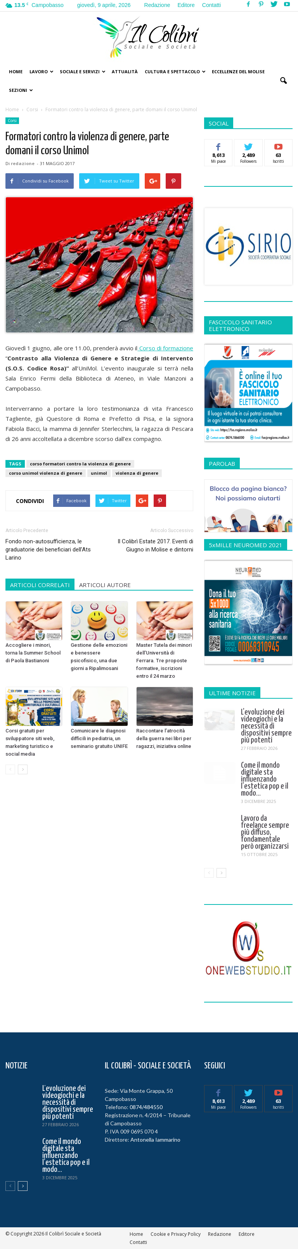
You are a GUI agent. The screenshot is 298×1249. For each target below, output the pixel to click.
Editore (185, 5)
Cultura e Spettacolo (175, 71)
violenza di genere (137, 473)
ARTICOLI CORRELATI (40, 585)
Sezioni (21, 90)
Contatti (211, 5)
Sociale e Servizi (83, 71)
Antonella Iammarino (155, 1139)
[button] (283, 81)
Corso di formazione (165, 348)
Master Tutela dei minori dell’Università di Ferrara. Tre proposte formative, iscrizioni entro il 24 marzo (164, 660)
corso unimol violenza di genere (45, 473)
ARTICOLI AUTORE (105, 585)
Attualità (125, 71)
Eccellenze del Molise (238, 71)
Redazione (157, 5)
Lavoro (41, 71)
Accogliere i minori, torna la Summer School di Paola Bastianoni (33, 652)
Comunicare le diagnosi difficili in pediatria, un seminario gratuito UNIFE (99, 738)
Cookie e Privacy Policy (176, 1234)
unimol (99, 473)
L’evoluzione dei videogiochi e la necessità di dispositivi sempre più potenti (266, 726)
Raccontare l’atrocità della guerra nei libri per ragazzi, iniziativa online (163, 738)
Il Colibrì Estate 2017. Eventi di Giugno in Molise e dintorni (155, 545)
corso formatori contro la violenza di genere (80, 464)
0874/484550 (146, 1107)
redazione (23, 163)
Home (16, 71)
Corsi (12, 120)
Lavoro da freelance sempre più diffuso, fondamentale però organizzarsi (265, 832)
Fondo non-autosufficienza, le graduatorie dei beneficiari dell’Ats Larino (48, 549)
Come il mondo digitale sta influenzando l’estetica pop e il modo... (264, 779)
